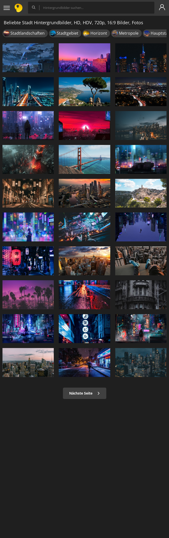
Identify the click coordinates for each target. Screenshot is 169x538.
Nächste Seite (84, 393)
